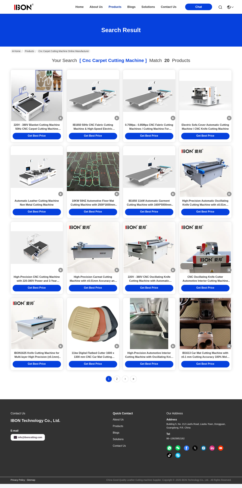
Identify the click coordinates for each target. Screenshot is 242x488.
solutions (148, 7)
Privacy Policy (18, 484)
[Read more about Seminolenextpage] (125, 383)
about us (96, 7)
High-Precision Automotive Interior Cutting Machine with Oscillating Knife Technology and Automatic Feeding (149, 361)
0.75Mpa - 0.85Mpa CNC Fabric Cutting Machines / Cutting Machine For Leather (149, 129)
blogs (131, 7)
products (115, 7)
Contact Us (119, 449)
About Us (118, 423)
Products (29, 51)
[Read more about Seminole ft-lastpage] (133, 383)
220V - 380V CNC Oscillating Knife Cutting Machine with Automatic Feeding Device (149, 284)
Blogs (116, 436)
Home (79, 7)
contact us (168, 7)
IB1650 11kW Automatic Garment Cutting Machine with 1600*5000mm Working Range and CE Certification (149, 207)
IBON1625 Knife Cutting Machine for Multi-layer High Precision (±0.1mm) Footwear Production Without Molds (36, 361)
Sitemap (31, 484)
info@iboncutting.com (27, 441)
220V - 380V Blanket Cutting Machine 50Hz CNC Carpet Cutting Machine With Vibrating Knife (37, 129)
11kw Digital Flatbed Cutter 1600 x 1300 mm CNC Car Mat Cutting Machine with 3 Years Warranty (93, 361)
